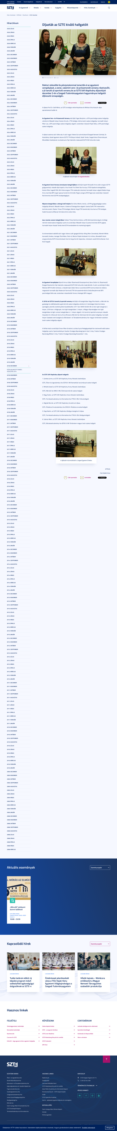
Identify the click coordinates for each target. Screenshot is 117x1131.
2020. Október (11, 284)
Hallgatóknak (39, 2)
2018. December (33, 15)
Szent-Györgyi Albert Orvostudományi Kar (18, 1106)
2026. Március (11, 43)
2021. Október (11, 240)
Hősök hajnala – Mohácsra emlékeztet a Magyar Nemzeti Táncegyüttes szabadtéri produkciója (92, 982)
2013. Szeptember (12, 605)
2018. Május (10, 397)
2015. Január (11, 545)
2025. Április (11, 84)
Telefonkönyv (84, 2)
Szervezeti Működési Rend (49, 1083)
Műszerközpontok (72, 8)
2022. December (12, 188)
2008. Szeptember (12, 827)
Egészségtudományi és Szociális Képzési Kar (18, 1086)
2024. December (12, 99)
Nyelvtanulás (10, 1033)
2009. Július (10, 790)
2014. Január (11, 590)
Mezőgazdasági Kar (12, 1100)
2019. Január (11, 362)
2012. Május (10, 664)
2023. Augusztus (12, 158)
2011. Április (11, 712)
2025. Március (11, 88)
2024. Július (10, 117)
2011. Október (11, 690)
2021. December (12, 232)
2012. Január (11, 679)
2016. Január (11, 501)
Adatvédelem (94, 2)
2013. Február (11, 631)
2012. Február (11, 675)
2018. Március (11, 405)
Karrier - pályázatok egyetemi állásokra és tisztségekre (56, 1100)
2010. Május (10, 753)
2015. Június (10, 527)
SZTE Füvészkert (46, 1041)
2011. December (12, 683)
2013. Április (11, 623)
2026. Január (11, 51)
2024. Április (11, 129)
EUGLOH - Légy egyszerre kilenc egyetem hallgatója (21, 1041)
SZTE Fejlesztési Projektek (49, 1097)
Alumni (60, 2)
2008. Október (11, 823)
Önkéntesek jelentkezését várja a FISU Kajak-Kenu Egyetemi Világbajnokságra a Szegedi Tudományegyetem (58, 982)
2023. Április (11, 173)
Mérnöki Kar (10, 1103)
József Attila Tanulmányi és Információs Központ (55, 1089)
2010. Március (11, 760)
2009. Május (10, 797)
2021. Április (11, 262)
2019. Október (11, 329)
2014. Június (10, 571)
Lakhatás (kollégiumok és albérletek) (87, 1026)
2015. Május (10, 531)
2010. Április (11, 757)
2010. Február (11, 764)
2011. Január (11, 723)
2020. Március (11, 310)
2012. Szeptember (12, 649)
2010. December (12, 727)
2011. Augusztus (12, 697)
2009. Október (11, 779)
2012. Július (10, 657)
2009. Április (11, 801)
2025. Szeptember (12, 66)
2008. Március (11, 849)
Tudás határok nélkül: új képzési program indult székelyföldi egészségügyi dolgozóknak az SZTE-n (22, 982)
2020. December (12, 277)
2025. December (12, 54)
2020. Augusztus (12, 292)
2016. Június (10, 482)
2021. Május (10, 258)
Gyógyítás (58, 8)
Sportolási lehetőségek (84, 1030)
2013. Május (10, 620)
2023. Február (11, 180)
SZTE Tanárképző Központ (14, 1108)
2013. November (12, 597)
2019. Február (11, 358)
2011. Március (11, 716)
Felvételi (19, 2)
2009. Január (11, 812)
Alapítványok (45, 1078)
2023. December (12, 143)
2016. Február (11, 497)
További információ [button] (88, 1127)
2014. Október (11, 557)
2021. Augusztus (12, 247)
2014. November (12, 553)
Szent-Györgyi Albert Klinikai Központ (52, 1109)
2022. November (12, 192)
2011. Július (10, 701)
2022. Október (11, 195)
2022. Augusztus (12, 203)
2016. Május (10, 486)
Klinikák (44, 1112)
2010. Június (10, 749)
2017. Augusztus (12, 431)
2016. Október (11, 468)
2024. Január (11, 140)
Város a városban (82, 1037)
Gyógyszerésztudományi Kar (14, 1094)
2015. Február (11, 542)
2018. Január (11, 412)
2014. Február (11, 586)
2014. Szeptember (12, 560)
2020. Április (11, 306)
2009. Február (11, 809)
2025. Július (10, 73)
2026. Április (11, 40)
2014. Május (10, 575)
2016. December (12, 460)
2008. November (12, 820)
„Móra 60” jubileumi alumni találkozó (17, 908)
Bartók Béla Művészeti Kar (14, 1080)
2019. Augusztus (12, 336)
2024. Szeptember (12, 110)
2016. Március (11, 494)
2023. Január (11, 184)
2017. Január (11, 456)
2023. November (12, 147)
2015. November (12, 508)
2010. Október (11, 734)
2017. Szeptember (12, 427)
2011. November (12, 686)
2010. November (12, 731)
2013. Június (10, 616)
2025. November (12, 58)
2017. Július (10, 434)
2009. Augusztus (12, 786)
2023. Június (10, 166)
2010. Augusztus (12, 742)
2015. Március (11, 538)
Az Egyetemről (23, 8)
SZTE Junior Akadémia (48, 1033)
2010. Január (11, 768)
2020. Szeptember (12, 288)
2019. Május (10, 347)
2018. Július (10, 390)
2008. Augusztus (12, 831)
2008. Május (10, 846)
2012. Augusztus (12, 653)
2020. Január (11, 317)
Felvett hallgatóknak (28, 2)
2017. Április (11, 445)
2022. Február (11, 225)
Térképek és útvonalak (86, 1085)
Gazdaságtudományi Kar (13, 1092)
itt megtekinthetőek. (83, 177)
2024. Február (11, 136)
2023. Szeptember (12, 154)
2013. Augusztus (12, 608)
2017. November (12, 419)
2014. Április (11, 579)
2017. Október (11, 423)
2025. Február (11, 91)
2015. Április (11, 534)
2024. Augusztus (12, 114)
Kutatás (47, 8)
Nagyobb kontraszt (109, 2)
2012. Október (11, 645)
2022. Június (10, 210)
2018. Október (11, 379)
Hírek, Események (89, 8)
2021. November (12, 236)
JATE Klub (44, 1045)
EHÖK (43, 1094)
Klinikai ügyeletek (46, 1115)
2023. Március (11, 177)
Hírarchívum (25, 15)
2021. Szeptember (12, 243)
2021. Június (10, 255)
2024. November (12, 103)
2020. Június (10, 299)
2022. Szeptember (12, 199)
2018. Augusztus (12, 386)
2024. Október (11, 106)
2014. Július (10, 568)
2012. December (12, 638)
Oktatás (36, 8)
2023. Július (10, 162)
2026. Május (10, 36)
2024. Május (10, 125)
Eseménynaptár (96, 867)
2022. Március (11, 221)
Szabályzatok (45, 1080)
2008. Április (11, 842)
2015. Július (10, 523)
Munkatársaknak (48, 2)
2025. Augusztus (12, 69)
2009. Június (10, 794)
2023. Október (11, 151)
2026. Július (10, 28)
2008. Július (10, 834)
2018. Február (11, 408)
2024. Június (10, 121)
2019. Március (11, 355)
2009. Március (11, 805)
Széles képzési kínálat (48, 1026)
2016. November (12, 464)
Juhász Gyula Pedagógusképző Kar (16, 1097)
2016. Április (11, 490)
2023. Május (10, 169)
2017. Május (10, 442)
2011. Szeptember (12, 694)
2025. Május (10, 80)
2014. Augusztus (12, 564)
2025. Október (11, 62)
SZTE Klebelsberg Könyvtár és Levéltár (52, 1037)
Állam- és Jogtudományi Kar (14, 1078)
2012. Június (10, 660)
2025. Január (11, 95)
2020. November (12, 280)
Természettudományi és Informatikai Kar (18, 1111)
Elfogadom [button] (109, 1127)
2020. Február (11, 314)
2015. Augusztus (12, 519)
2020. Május (10, 303)
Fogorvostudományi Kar (13, 1089)
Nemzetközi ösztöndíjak (13, 1030)
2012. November (12, 642)
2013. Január (11, 634)
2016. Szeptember (12, 471)
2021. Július (10, 251)
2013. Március (11, 627)
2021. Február (11, 269)
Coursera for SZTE (12, 1037)
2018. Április (11, 401)
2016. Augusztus (12, 475)
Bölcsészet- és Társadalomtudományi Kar (18, 1083)
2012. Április (11, 668)
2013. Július (10, 612)
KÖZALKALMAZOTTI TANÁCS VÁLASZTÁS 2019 (14, 370)
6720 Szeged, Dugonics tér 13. (88, 1078)
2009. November (12, 775)
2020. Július (10, 295)
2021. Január (11, 273)
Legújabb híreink (14, 974)
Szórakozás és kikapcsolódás (85, 1033)
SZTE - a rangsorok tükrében (50, 1030)
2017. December (12, 416)
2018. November (12, 375)
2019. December (12, 321)
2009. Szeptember (12, 783)
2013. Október (11, 601)
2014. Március (11, 582)
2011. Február (11, 720)
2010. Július (10, 746)
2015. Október (11, 512)
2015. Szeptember (12, 516)
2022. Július (10, 206)
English (103, 2)
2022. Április (11, 217)
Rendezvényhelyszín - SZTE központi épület (54, 1092)
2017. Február (11, 453)
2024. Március (11, 132)
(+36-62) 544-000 (85, 1080)
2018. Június (10, 394)
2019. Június (10, 343)
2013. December (12, 594)
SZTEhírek (19, 15)
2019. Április (11, 351)
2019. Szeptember (12, 332)
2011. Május (10, 708)
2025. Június (10, 77)
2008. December (12, 816)
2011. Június (10, 705)
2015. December (12, 505)
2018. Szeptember (12, 382)
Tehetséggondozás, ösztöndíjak (15, 1026)
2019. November (12, 325)
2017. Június (10, 438)
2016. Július (10, 479)
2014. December (12, 549)
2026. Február (11, 47)
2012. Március (11, 671)
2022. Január (11, 229)
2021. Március (11, 266)
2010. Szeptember (12, 738)
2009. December (12, 771)
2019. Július (10, 340)
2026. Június (10, 32)
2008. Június (10, 838)
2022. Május (10, 214)
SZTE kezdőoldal (10, 2)
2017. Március (11, 449)
